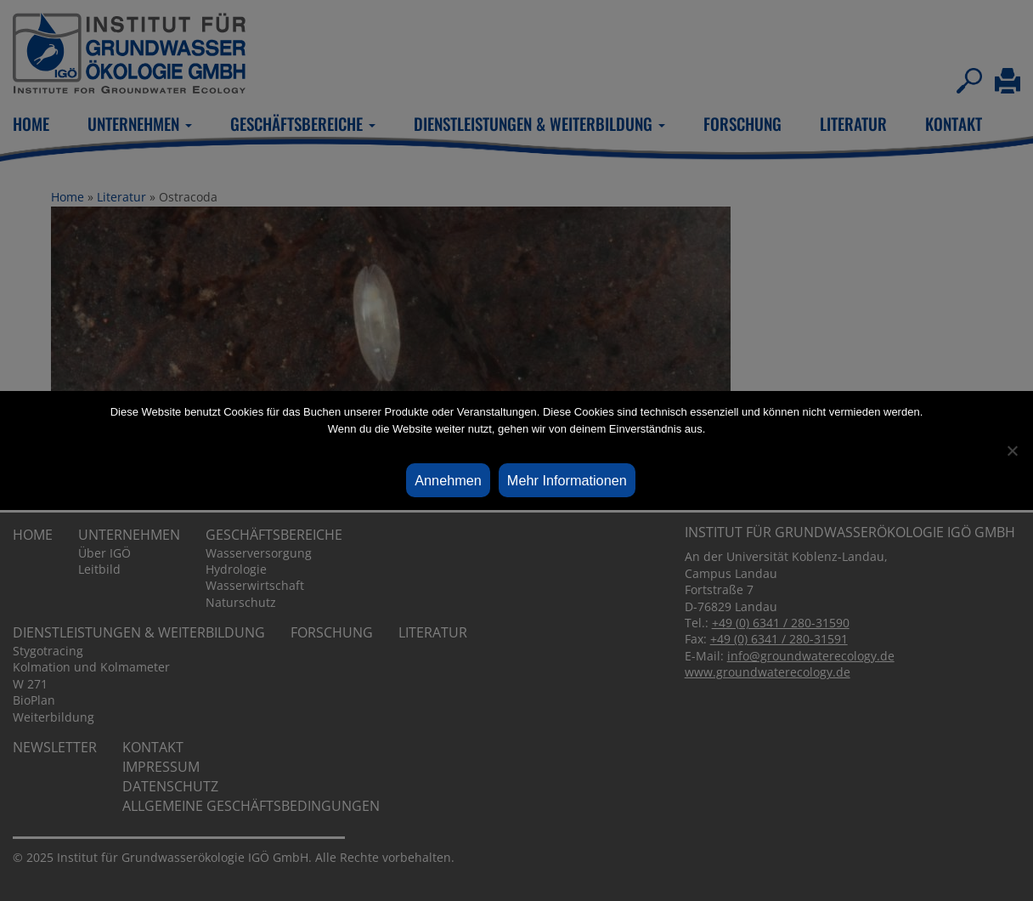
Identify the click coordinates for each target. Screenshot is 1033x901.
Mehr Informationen (567, 480)
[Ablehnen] (1011, 450)
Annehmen (448, 480)
